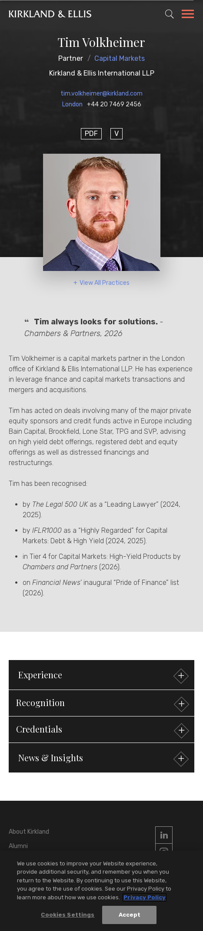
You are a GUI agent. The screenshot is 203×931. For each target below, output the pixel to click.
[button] (101, 703)
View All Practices (105, 283)
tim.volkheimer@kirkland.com (101, 93)
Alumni (18, 846)
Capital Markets (119, 58)
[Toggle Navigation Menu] (187, 15)
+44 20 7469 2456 (114, 104)
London (72, 104)
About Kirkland (29, 831)
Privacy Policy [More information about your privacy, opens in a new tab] (144, 898)
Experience (102, 676)
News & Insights (102, 759)
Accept (130, 915)
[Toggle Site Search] (169, 14)
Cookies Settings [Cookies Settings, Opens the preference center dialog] (67, 915)
